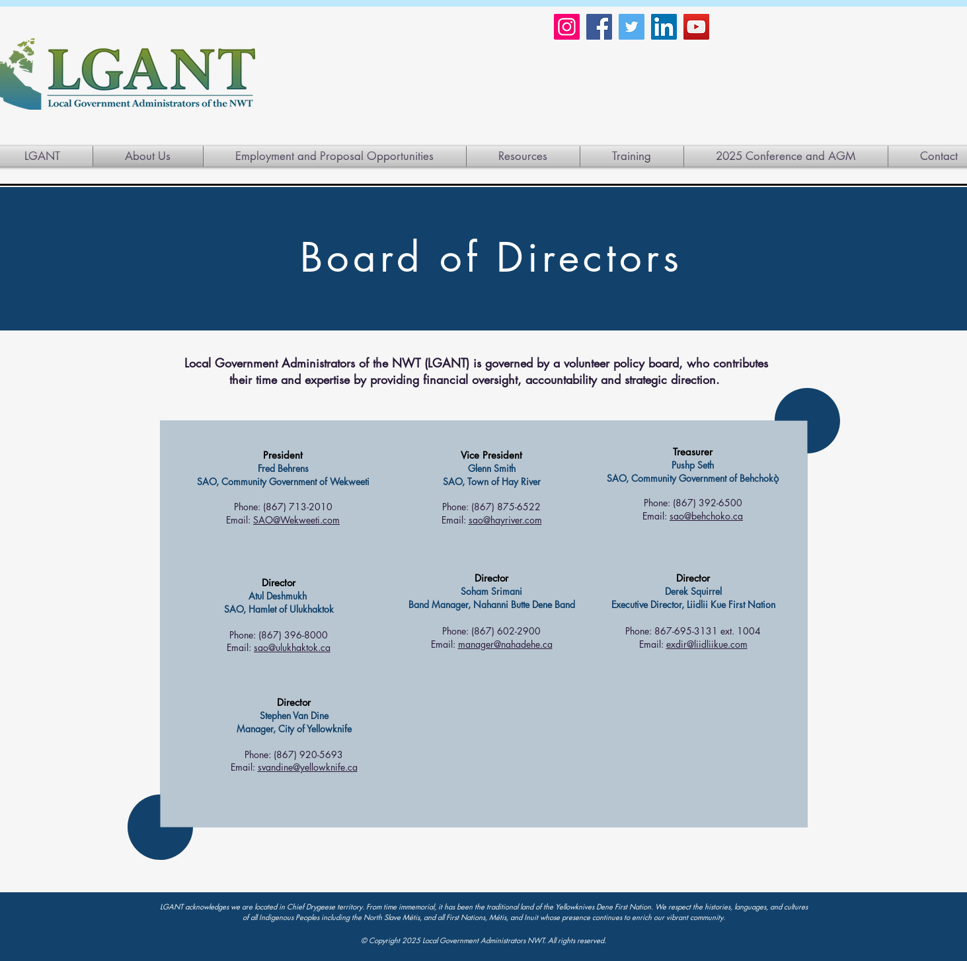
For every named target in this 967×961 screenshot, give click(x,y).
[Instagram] (567, 27)
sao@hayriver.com (505, 520)
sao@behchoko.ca (706, 516)
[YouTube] (696, 27)
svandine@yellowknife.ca (308, 767)
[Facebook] (599, 27)
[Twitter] (631, 27)
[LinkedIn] (664, 27)
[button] (523, 156)
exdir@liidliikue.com (707, 644)
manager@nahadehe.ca (505, 644)
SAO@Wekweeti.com (296, 520)
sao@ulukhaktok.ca (292, 647)
